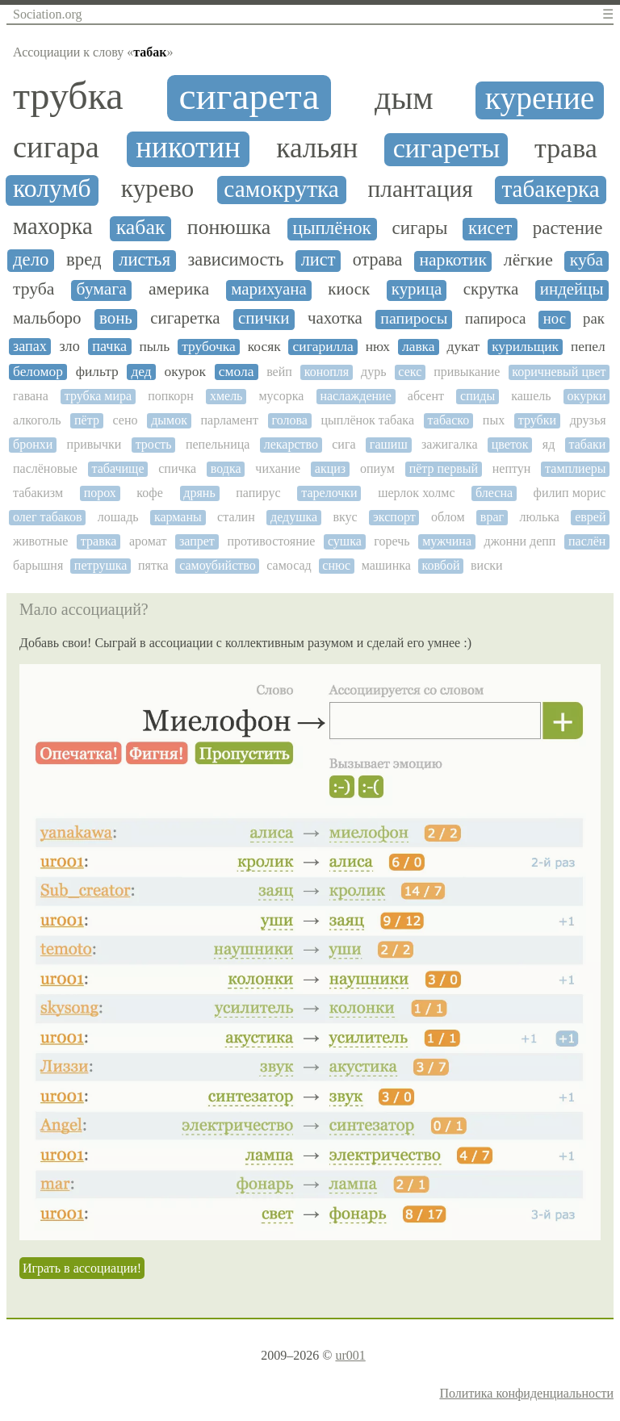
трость (154, 444)
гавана (30, 396)
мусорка (281, 396)
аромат (148, 541)
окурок (185, 371)
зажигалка (449, 444)
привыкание (467, 371)
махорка (53, 226)
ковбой (440, 565)
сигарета (249, 96)
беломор (38, 371)
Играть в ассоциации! (82, 1268)
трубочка (209, 346)
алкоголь (37, 420)
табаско (449, 420)
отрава (377, 260)
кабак (140, 227)
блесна (494, 492)
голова (290, 420)
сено (125, 420)
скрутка (490, 289)
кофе (149, 492)
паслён (586, 541)
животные (40, 541)
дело (30, 259)
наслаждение (355, 396)
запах (30, 346)
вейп (279, 371)
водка (226, 468)
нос (554, 319)
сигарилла (323, 346)
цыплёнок (332, 228)
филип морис (570, 492)
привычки (94, 444)
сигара (56, 147)
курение (539, 98)
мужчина (446, 541)
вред (84, 259)
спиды (477, 396)
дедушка (293, 517)
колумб (52, 189)
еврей (590, 517)
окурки (587, 396)
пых (494, 420)
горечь (391, 541)
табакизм (38, 492)
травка (98, 541)
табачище (118, 468)
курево (157, 189)
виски (487, 565)
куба (586, 260)
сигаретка (185, 318)
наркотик (453, 260)
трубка (68, 96)
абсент (426, 396)
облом (448, 517)
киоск (349, 289)
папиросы (413, 318)
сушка (345, 541)
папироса (495, 319)
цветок (510, 444)
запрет (197, 541)
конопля (326, 371)
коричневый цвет (558, 371)
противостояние (271, 541)
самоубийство (217, 565)
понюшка (228, 227)
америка (179, 289)
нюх (378, 346)
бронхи (32, 444)
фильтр (97, 371)
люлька (539, 517)
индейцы (572, 289)
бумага (102, 289)
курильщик (525, 346)
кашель (531, 396)
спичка (177, 468)
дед (141, 371)
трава (565, 148)
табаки (587, 444)
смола (236, 371)
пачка (109, 346)
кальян (317, 148)
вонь (115, 318)
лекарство (291, 444)
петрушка (101, 565)
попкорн (171, 396)
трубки (537, 420)
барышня (38, 565)
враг (492, 517)
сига (343, 444)
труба (33, 289)
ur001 (350, 1355)
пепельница (217, 444)
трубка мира (98, 396)
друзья (588, 420)
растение (568, 228)
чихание (277, 468)
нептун (511, 468)
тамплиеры (575, 468)
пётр (86, 420)
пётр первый (443, 468)
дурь (373, 371)
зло (69, 346)
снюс (336, 565)
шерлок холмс (416, 492)
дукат (463, 346)
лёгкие (528, 260)
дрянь (199, 492)
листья (144, 260)
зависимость (235, 260)
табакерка (550, 189)
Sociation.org (47, 14)
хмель (226, 396)
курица (417, 289)
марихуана (269, 289)
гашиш (389, 444)
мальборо (47, 318)
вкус (345, 517)
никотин (188, 148)
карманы (178, 517)
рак (594, 319)
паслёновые (45, 468)
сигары (420, 228)
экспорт (394, 517)
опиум (377, 468)
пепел (588, 346)
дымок (169, 420)
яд (548, 444)
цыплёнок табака (367, 420)
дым (404, 98)
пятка (153, 565)
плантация (420, 189)
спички (264, 318)
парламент (229, 420)
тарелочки (329, 492)
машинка (386, 565)
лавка (418, 346)
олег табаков (47, 517)
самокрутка (281, 189)
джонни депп (520, 541)
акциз (330, 468)
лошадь (118, 517)
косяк (264, 346)
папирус (258, 492)
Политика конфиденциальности (526, 1393)
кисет (490, 228)
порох (100, 492)
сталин (236, 517)
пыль (155, 346)
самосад (288, 565)
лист (318, 260)
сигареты (447, 148)
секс (409, 371)
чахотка (335, 318)
